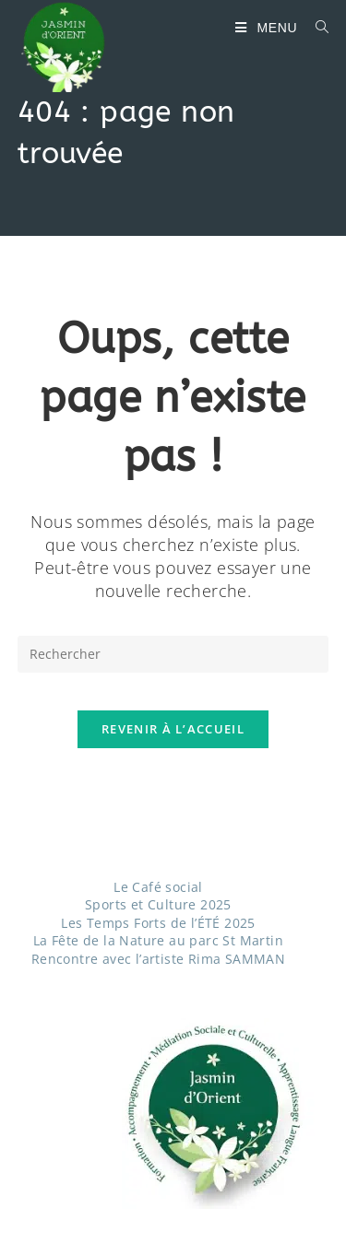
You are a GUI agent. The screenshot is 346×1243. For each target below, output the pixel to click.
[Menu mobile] (268, 27)
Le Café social (158, 887)
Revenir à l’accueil (173, 729)
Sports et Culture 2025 (158, 904)
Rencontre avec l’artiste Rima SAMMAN (158, 958)
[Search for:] (315, 27)
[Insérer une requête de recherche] (173, 654)
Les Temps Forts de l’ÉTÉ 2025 (158, 923)
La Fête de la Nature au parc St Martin (158, 940)
